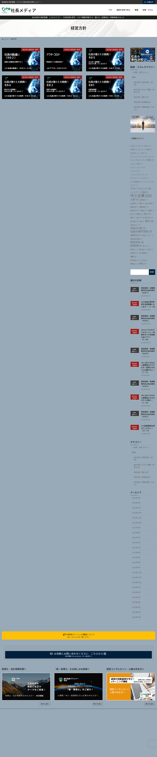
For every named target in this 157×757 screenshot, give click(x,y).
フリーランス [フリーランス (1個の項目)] (148, 181)
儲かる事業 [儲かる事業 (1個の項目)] (149, 203)
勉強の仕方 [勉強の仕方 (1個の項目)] (134, 210)
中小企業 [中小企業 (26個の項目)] (141, 195)
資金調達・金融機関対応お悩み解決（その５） (148, 351)
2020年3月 (136, 617)
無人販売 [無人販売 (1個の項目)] (134, 221)
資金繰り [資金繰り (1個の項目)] (134, 253)
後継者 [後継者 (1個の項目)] (139, 214)
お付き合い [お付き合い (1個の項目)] (134, 153)
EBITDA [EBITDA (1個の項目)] (147, 146)
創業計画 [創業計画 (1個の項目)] (134, 207)
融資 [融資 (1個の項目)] (150, 249)
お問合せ (149, 2)
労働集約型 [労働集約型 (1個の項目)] (143, 207)
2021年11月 (136, 518)
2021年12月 (136, 513)
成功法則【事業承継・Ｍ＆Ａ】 (144, 108)
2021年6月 (136, 543)
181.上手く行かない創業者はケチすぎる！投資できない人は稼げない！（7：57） (148, 367)
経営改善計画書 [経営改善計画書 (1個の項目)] (136, 238)
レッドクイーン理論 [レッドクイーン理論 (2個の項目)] (139, 192)
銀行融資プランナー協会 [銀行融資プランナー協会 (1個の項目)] (139, 260)
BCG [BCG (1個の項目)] (140, 146)
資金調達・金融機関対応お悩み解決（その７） (148, 290)
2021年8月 (136, 533)
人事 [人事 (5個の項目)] (134, 199)
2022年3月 (136, 498)
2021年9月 (136, 528)
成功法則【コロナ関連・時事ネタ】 (144, 91)
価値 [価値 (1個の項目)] (141, 203)
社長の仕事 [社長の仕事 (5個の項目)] (137, 228)
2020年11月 (136, 577)
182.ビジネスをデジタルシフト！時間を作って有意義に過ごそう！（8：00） (148, 334)
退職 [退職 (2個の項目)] (133, 256)
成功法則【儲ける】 (141, 97)
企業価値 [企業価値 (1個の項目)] (143, 199)
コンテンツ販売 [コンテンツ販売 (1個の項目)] (136, 163)
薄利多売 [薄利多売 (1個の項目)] (143, 249)
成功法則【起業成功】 (142, 102)
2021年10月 (136, 523)
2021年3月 (136, 557)
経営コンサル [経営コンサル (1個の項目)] (148, 235)
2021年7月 (136, 537)
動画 (134, 77)
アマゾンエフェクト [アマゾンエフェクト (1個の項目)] (146, 156)
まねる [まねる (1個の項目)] (143, 153)
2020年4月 (136, 612)
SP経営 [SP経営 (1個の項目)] (149, 149)
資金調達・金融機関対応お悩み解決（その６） (148, 318)
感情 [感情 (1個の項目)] (132, 217)
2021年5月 (136, 547)
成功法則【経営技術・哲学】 (143, 83)
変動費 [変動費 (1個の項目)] (151, 210)
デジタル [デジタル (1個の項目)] (134, 178)
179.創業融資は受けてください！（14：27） (148, 428)
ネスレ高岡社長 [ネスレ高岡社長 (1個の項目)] (136, 181)
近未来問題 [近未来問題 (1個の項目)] (143, 253)
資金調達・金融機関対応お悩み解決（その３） (148, 414)
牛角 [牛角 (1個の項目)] (141, 221)
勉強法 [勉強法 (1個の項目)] (143, 210)
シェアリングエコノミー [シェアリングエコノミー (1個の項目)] (139, 174)
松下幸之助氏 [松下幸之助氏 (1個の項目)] (147, 217)
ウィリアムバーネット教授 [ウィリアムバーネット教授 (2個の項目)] (141, 160)
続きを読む (45, 704)
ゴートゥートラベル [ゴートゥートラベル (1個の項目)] (137, 167)
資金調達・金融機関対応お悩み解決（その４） (148, 383)
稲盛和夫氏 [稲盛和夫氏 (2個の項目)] (136, 235)
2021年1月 (136, 567)
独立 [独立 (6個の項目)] (149, 220)
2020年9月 (136, 587)
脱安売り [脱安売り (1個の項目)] (134, 249)
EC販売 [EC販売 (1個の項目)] (133, 149)
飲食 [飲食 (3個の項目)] (142, 263)
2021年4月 (136, 552)
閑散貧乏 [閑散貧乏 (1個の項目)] (134, 263)
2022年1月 (136, 508)
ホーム (6, 711)
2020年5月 (136, 607)
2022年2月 (136, 503)
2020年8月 (136, 592)
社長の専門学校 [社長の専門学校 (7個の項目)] (141, 231)
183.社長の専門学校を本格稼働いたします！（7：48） (148, 304)
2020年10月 (136, 582)
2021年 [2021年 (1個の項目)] (133, 146)
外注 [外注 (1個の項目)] (132, 214)
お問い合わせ (55, 711)
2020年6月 (136, 602)
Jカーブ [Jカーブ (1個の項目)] (141, 149)
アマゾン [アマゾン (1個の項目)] (134, 156)
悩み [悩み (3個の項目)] (147, 213)
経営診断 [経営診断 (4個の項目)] (136, 245)
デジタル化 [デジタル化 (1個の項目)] (143, 178)
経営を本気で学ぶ (19, 711)
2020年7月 (136, 597)
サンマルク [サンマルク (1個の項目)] (134, 170)
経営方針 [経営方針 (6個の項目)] (137, 242)
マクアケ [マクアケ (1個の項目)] (134, 185)
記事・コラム (42, 711)
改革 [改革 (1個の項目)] (138, 217)
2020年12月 (136, 572)
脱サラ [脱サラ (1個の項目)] (146, 245)
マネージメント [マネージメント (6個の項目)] (140, 188)
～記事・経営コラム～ (140, 72)
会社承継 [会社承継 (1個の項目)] (134, 203)
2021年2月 (136, 562)
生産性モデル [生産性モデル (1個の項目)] (135, 225)
